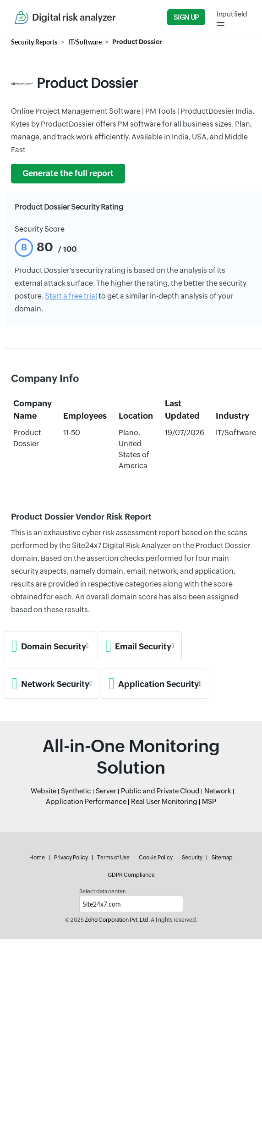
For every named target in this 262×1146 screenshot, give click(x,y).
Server (106, 791)
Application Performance (86, 801)
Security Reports (34, 42)
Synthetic (76, 791)
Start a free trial (71, 296)
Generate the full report (68, 173)
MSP (209, 801)
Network (217, 791)
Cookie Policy (156, 857)
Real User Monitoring (164, 801)
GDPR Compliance (131, 875)
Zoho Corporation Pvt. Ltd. (117, 920)
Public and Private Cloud (160, 791)
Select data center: (102, 891)
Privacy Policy (71, 857)
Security (192, 857)
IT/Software (85, 42)
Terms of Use (113, 857)
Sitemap (222, 857)
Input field (232, 14)
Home (37, 857)
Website (43, 791)
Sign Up (186, 17)
